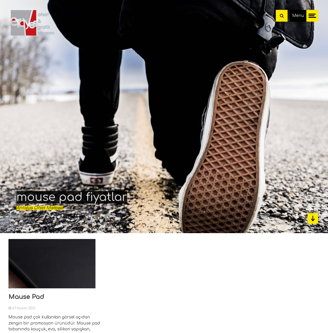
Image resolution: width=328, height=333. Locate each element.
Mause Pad (26, 297)
